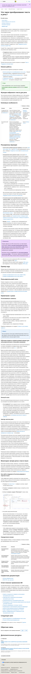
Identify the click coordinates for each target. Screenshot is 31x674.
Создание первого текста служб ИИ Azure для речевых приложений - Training (14, 642)
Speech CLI (5, 79)
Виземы (8, 221)
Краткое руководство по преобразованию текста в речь (14, 618)
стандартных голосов (14, 150)
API (26, 154)
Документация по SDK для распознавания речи (13, 75)
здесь (16, 260)
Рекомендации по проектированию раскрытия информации (15, 606)
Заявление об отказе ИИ (5, 667)
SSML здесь (25, 262)
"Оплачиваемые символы (15, 553)
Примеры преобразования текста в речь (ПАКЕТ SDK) (14, 274)
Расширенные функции (6, 24)
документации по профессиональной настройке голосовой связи (14, 137)
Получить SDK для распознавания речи (11, 620)
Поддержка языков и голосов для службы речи (12, 195)
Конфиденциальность (14, 669)
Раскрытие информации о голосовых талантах (12, 605)
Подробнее (24, 622)
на (14, 347)
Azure (6, 9)
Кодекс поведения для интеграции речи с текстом (13, 609)
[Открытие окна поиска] (27, 2)
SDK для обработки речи (8, 578)
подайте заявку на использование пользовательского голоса (15, 132)
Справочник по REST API (8, 78)
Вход (29, 1)
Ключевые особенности (6, 23)
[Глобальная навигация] (1, 2)
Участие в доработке (4, 669)
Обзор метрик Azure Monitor (23, 471)
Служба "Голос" (19, 9)
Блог (21, 667)
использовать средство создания (9, 87)
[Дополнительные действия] (29, 9)
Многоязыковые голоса (8, 212)
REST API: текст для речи (8, 579)
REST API (15, 149)
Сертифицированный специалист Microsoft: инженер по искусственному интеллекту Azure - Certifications (15, 649)
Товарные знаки (14, 672)
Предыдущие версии (15, 667)
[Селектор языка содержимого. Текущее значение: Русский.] (3, 660)
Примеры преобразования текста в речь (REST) (13, 276)
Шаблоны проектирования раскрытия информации (13, 608)
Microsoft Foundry (12, 9)
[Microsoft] (15, 1)
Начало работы (4, 20)
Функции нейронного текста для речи (8, 21)
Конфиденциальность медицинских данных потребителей (11, 670)
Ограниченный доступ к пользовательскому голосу (13, 600)
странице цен (4, 112)
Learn (2, 9)
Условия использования (5, 672)
